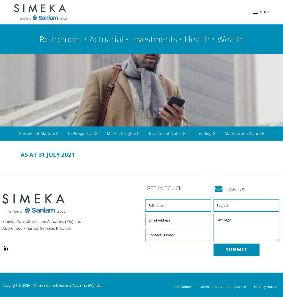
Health (197, 39)
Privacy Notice (265, 286)
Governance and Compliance (222, 286)
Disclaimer (183, 286)
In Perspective (82, 133)
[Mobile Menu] (261, 12)
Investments (154, 39)
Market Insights (123, 133)
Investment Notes (167, 133)
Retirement (60, 39)
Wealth (230, 39)
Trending (205, 133)
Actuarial (106, 39)
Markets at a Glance (244, 133)
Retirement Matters (38, 133)
